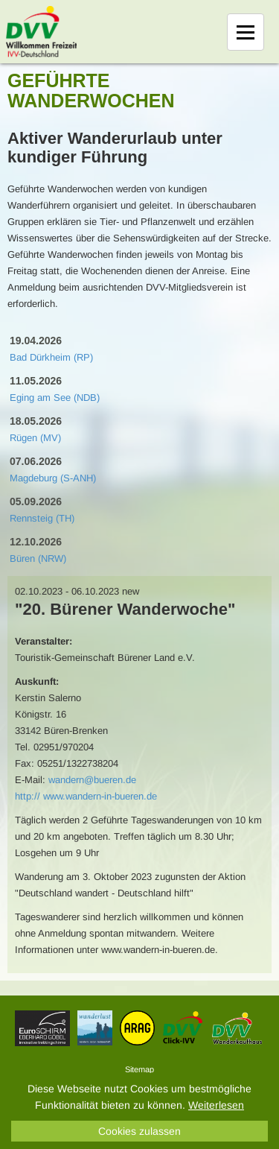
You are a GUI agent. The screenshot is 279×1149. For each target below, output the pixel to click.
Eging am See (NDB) (55, 397)
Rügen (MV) (35, 437)
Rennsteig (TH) (42, 518)
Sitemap (139, 1069)
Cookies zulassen (139, 1131)
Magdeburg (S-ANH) (53, 478)
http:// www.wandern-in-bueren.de (86, 796)
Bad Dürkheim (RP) (51, 357)
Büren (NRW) (38, 558)
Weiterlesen (216, 1105)
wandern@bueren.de (92, 779)
